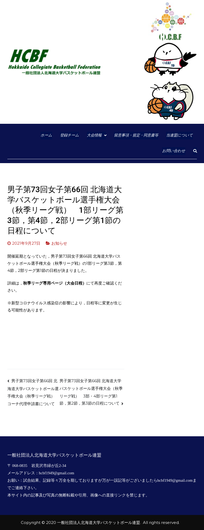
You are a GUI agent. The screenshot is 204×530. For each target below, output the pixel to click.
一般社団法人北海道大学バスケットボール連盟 (98, 522)
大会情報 (94, 135)
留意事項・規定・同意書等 (136, 135)
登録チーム (69, 135)
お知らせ (59, 243)
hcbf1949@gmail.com (56, 473)
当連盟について (179, 135)
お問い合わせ (173, 151)
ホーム (46, 135)
